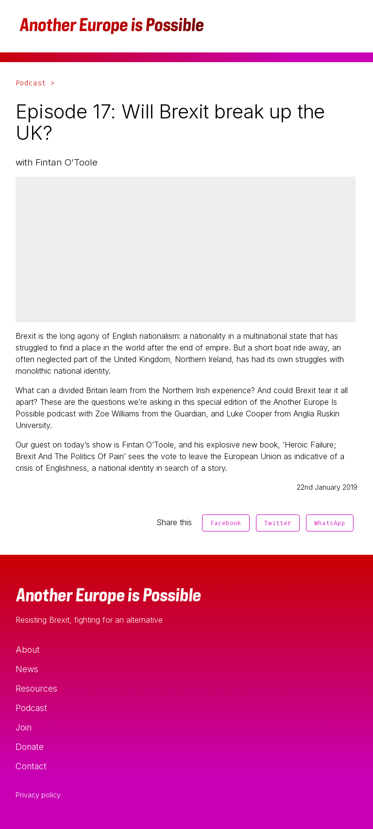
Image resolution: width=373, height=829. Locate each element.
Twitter (277, 523)
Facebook (225, 523)
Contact (31, 766)
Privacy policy (38, 795)
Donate (30, 747)
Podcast (31, 708)
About (28, 650)
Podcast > (35, 83)
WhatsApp (329, 523)
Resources (36, 688)
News (27, 669)
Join (24, 727)
